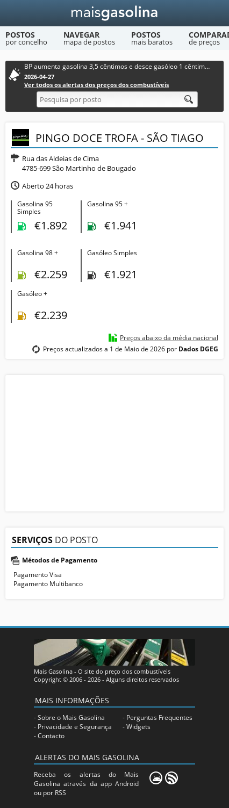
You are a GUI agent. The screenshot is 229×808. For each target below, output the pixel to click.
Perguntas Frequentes (159, 717)
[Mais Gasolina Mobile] (155, 777)
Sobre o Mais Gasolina (71, 717)
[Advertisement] (114, 442)
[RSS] (171, 777)
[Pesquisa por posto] (117, 99)
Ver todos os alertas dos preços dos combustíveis (96, 85)
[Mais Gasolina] (114, 13)
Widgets (138, 726)
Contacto (51, 735)
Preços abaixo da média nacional (169, 337)
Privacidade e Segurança (75, 726)
